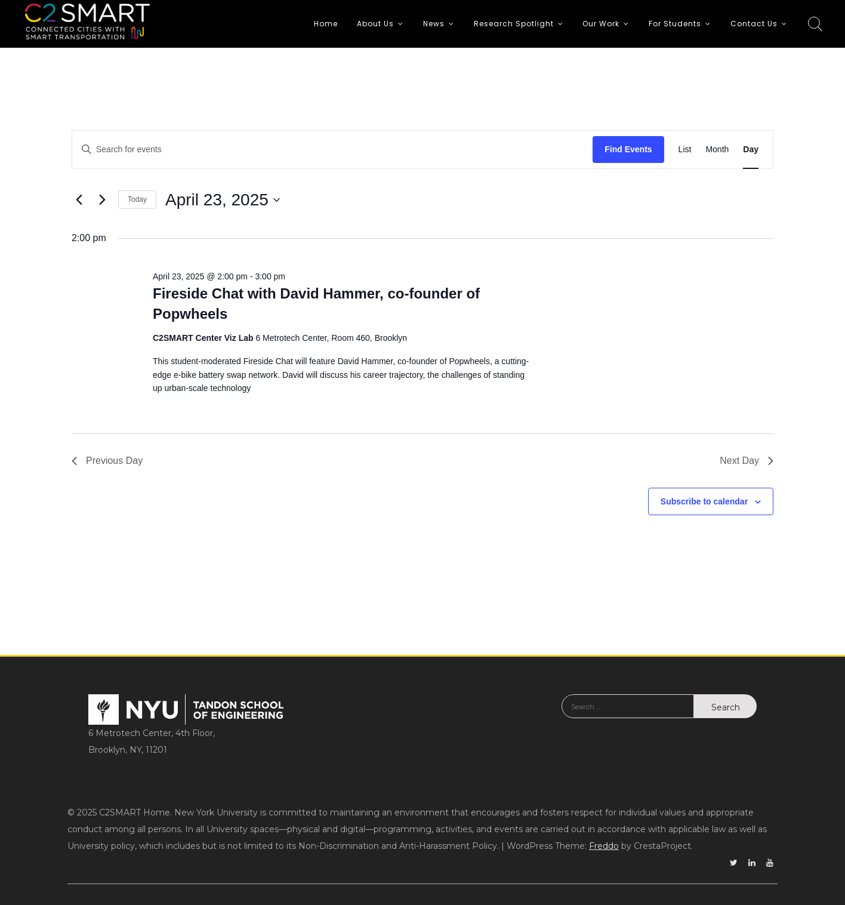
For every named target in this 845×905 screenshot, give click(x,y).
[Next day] (102, 200)
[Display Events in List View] (685, 149)
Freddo (604, 846)
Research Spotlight (514, 24)
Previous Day (107, 460)
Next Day (746, 460)
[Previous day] (79, 200)
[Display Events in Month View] (717, 149)
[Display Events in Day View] (750, 149)
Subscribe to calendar (704, 501)
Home (326, 24)
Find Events (628, 149)
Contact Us (754, 24)
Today (137, 199)
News (434, 24)
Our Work (600, 24)
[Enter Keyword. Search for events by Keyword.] (332, 149)
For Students (675, 24)
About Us (375, 24)
